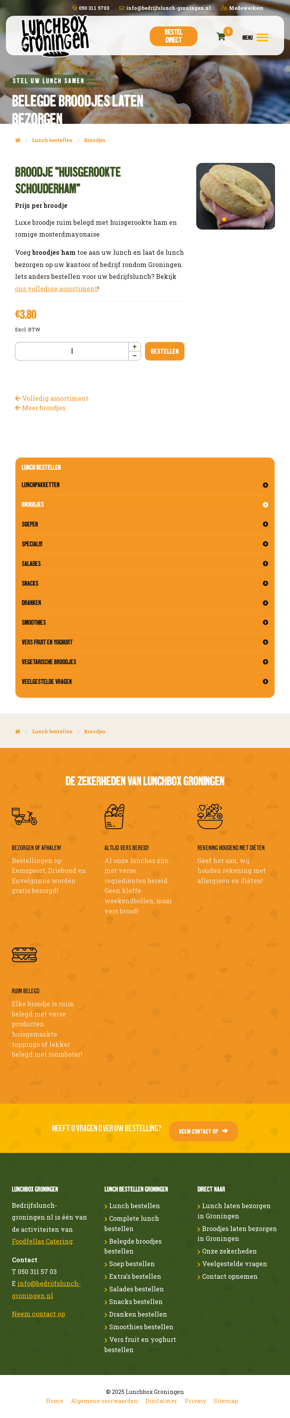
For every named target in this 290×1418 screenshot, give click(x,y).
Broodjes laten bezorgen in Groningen (237, 1233)
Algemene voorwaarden (104, 1401)
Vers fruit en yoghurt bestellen (140, 1344)
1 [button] (222, 218)
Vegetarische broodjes (49, 662)
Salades (31, 564)
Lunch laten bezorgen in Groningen (234, 1210)
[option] (235, 196)
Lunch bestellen (52, 140)
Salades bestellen (134, 1289)
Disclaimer (161, 1401)
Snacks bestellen (133, 1301)
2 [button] (234, 218)
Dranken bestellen (135, 1314)
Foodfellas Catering (42, 1241)
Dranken (31, 603)
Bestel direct (173, 36)
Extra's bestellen (132, 1276)
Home (54, 1401)
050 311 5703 (90, 8)
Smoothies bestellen (138, 1327)
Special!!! (32, 544)
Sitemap (226, 1401)
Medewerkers (242, 8)
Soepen (30, 524)
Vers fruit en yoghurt (47, 642)
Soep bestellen (129, 1263)
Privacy (195, 1401)
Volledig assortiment (52, 398)
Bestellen (165, 351)
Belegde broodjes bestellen (133, 1246)
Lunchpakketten (40, 485)
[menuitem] (173, 36)
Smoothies (34, 622)
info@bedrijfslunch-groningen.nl (165, 8)
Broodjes (94, 140)
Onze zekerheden (227, 1251)
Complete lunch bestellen (131, 1223)
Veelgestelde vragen (47, 682)
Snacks (30, 583)
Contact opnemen (227, 1276)
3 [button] (245, 218)
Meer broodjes (40, 408)
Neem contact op (203, 1131)
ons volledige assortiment (56, 288)
